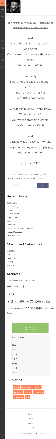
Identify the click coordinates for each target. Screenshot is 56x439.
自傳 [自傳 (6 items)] (10, 313)
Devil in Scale (12, 203)
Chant (14, 363)
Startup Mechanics (14, 232)
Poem (9, 265)
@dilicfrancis (13, 6)
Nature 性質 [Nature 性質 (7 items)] (11, 308)
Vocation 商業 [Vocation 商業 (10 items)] (18, 397)
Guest (9, 251)
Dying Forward (13, 217)
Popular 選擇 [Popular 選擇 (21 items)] (33, 308)
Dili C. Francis (40, 433)
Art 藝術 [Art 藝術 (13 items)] (11, 301)
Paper (14, 359)
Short (9, 254)
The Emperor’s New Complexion (20, 228)
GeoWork (10, 210)
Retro (30, 423)
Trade (9, 261)
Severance (11, 224)
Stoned (10, 221)
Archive (30, 418)
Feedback (30, 428)
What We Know (13, 235)
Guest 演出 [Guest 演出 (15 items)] (44, 301)
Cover (30, 414)
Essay (9, 258)
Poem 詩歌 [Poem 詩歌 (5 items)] (19, 309)
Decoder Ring (12, 206)
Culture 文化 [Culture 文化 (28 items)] (27, 301)
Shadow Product (13, 213)
